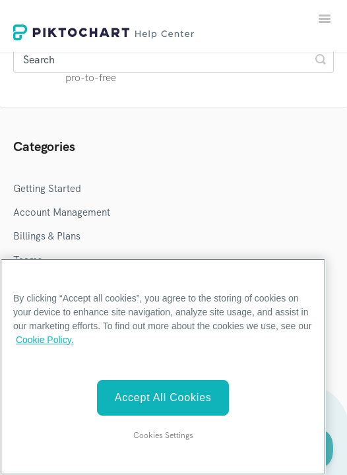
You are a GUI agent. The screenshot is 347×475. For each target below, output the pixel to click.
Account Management (61, 212)
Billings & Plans (46, 236)
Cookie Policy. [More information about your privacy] (45, 339)
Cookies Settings (163, 435)
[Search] (173, 59)
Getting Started (47, 188)
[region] (163, 367)
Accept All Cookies (163, 397)
